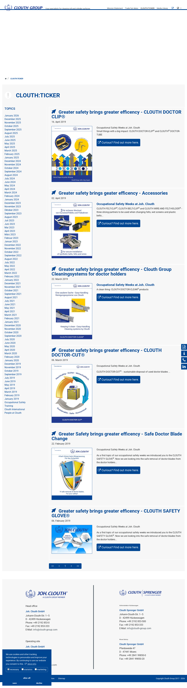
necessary (13, 669)
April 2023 (10, 237)
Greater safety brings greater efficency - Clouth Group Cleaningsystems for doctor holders (112, 277)
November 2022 (13, 254)
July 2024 (10, 184)
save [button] (15, 683)
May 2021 (10, 314)
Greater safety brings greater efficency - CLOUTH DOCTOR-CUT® (107, 358)
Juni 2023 (10, 230)
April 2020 (10, 355)
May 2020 (10, 352)
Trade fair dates (131, 8)
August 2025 (11, 139)
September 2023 (13, 219)
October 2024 (11, 174)
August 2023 (11, 223)
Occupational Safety (15, 408)
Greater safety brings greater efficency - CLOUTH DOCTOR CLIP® (116, 120)
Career (152, 24)
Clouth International (15, 415)
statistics (27, 669)
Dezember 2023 (13, 209)
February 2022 (12, 282)
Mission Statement (115, 8)
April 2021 (10, 317)
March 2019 (11, 397)
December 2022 (13, 251)
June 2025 (10, 146)
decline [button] (39, 683)
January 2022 (12, 286)
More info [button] (31, 664)
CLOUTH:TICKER (147, 8)
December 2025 (13, 125)
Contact (168, 24)
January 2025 (12, 163)
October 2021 (11, 296)
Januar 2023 (11, 247)
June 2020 (10, 348)
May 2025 (10, 149)
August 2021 (11, 303)
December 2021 (13, 289)
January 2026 (12, 121)
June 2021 (10, 310)
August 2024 (11, 181)
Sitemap (61, 684)
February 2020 (12, 362)
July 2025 (10, 142)
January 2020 (12, 366)
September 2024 (13, 177)
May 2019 (10, 390)
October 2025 (11, 132)
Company (110, 24)
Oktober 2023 (11, 216)
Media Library (162, 8)
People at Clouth (13, 418)
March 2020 (11, 359)
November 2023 (13, 212)
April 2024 (10, 195)
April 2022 (10, 275)
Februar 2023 (11, 244)
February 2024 (12, 202)
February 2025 (12, 160)
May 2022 (10, 272)
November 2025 (13, 128)
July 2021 (10, 307)
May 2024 (10, 191)
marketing (40, 669)
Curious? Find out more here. (120, 148)
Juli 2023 (9, 226)
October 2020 (11, 338)
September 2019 (13, 380)
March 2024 (11, 198)
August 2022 (11, 265)
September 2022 (13, 261)
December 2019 (13, 369)
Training (9, 411)
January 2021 (12, 328)
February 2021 (12, 324)
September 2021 (13, 300)
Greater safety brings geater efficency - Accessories (113, 199)
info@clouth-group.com (45, 635)
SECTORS (89, 24)
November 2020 (13, 335)
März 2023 (10, 240)
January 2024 (12, 205)
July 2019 (10, 383)
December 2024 (13, 167)
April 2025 (10, 153)
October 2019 (11, 376)
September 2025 (13, 135)
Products (131, 24)
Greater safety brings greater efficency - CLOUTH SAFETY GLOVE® (116, 519)
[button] (179, 8)
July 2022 (10, 268)
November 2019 (13, 373)
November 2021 (13, 293)
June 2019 (10, 387)
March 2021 (11, 321)
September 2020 (13, 342)
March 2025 (11, 156)
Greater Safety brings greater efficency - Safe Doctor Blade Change (117, 442)
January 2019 (12, 404)
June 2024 (10, 188)
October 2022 (11, 258)
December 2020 (13, 331)
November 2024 (13, 170)
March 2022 (11, 279)
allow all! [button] (27, 678)
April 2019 (10, 394)
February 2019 (12, 401)
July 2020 (10, 345)
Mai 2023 (9, 233)
